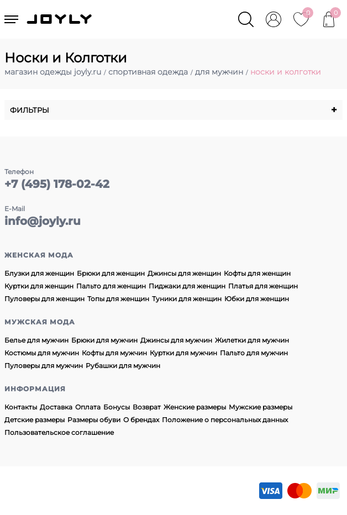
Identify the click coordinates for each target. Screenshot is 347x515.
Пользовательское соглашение (59, 432)
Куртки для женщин (38, 286)
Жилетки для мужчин (252, 340)
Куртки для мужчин (183, 353)
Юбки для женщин (256, 299)
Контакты (20, 407)
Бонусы (116, 407)
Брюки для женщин (111, 273)
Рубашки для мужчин (123, 365)
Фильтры (173, 110)
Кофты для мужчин (114, 353)
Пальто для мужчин (254, 353)
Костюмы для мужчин (41, 353)
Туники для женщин (187, 299)
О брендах (141, 420)
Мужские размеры (260, 407)
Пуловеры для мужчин (43, 365)
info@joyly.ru (42, 221)
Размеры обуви (93, 420)
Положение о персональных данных (225, 420)
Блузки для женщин (39, 273)
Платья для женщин (263, 286)
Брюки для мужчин (104, 340)
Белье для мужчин (36, 340)
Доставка (56, 407)
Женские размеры (195, 407)
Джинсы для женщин (184, 273)
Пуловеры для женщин (44, 299)
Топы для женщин (118, 299)
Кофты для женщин (257, 273)
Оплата (88, 407)
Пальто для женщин (111, 286)
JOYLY (60, 19)
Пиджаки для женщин (187, 286)
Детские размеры (34, 420)
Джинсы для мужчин (176, 340)
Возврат (147, 407)
